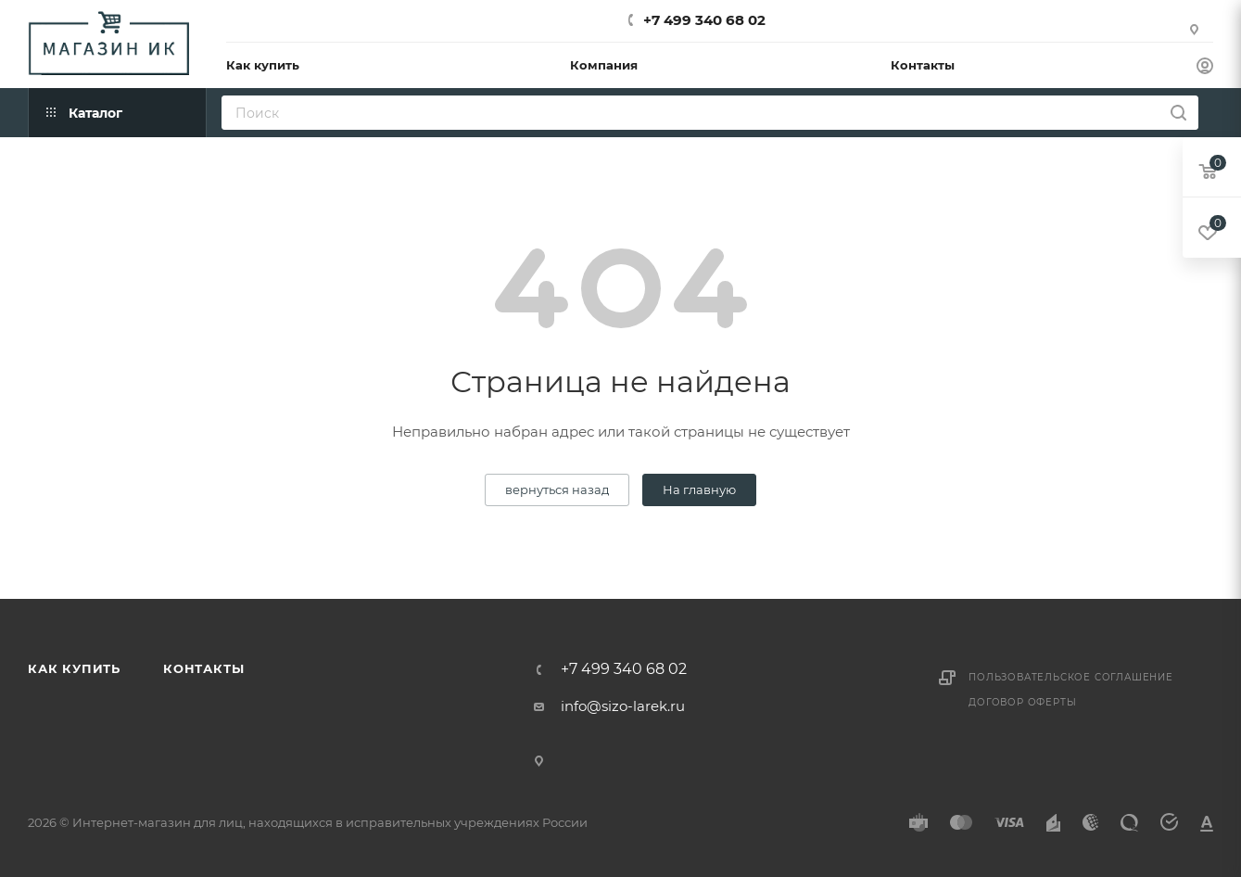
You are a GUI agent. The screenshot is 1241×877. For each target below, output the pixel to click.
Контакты (203, 668)
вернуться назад (557, 489)
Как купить (74, 668)
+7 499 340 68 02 (704, 20)
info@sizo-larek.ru (623, 706)
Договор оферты (1022, 702)
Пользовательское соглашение (1071, 677)
